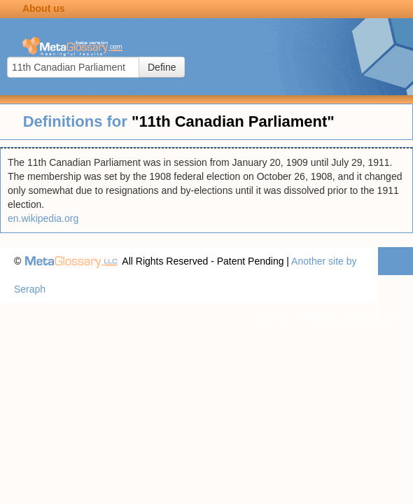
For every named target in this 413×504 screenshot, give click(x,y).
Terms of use (371, 317)
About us (43, 8)
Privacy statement (296, 317)
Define (162, 67)
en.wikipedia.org (43, 218)
